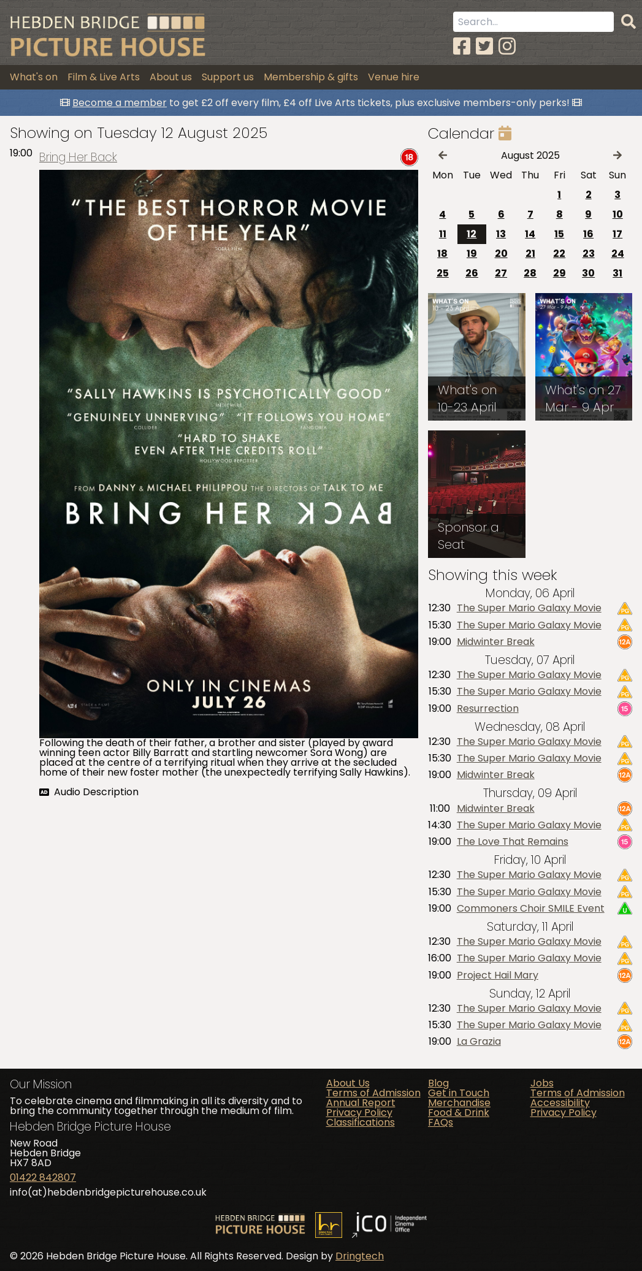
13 (501, 234)
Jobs (542, 1083)
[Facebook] (461, 46)
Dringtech (359, 1256)
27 (501, 273)
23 (589, 253)
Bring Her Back (78, 157)
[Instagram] (507, 46)
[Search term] (533, 22)
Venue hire (393, 77)
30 (588, 273)
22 (559, 253)
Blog (438, 1083)
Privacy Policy (359, 1112)
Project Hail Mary (497, 975)
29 (559, 273)
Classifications (360, 1122)
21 (530, 253)
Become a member (119, 103)
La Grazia (479, 1042)
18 (442, 253)
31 (617, 273)
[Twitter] (484, 46)
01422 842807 (43, 1177)
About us (171, 77)
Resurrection (488, 709)
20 (501, 253)
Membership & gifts (311, 77)
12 (471, 234)
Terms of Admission (373, 1093)
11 (442, 234)
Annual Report (361, 1103)
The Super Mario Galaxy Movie (529, 608)
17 (617, 234)
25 (443, 273)
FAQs (440, 1122)
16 (588, 234)
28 (530, 273)
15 (559, 234)
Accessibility (560, 1103)
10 (618, 214)
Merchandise (459, 1103)
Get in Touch (458, 1093)
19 (472, 253)
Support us (228, 77)
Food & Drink (458, 1112)
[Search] (628, 22)
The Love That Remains (512, 842)
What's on (34, 77)
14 (530, 234)
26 (471, 273)
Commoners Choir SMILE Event (531, 909)
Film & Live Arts (103, 77)
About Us (348, 1083)
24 (617, 253)
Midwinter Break (496, 642)
